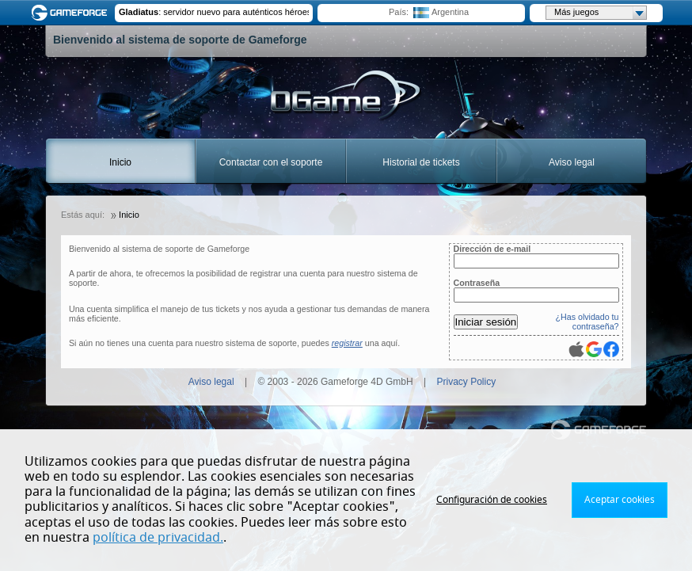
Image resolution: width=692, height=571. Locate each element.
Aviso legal (572, 162)
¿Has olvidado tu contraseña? (587, 321)
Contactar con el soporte (271, 162)
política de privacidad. (158, 537)
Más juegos (600, 12)
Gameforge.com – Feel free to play (72, 12)
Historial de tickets (420, 162)
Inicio (120, 162)
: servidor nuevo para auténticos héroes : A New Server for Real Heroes (214, 12)
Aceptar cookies (619, 500)
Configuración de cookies (491, 500)
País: (399, 12)
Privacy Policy (466, 381)
